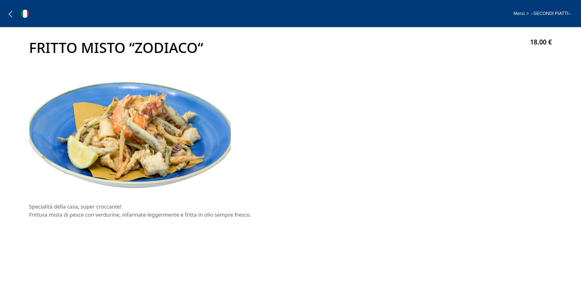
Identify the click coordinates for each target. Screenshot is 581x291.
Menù (519, 13)
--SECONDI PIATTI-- (551, 13)
